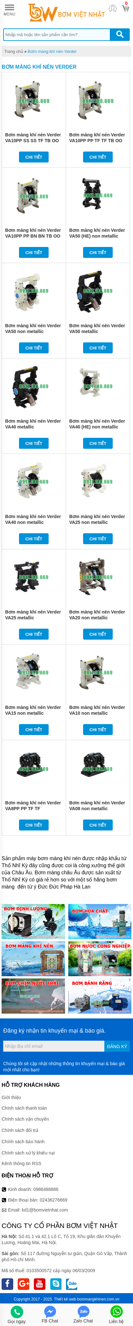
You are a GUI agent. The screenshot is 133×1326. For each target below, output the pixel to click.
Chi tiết (34, 157)
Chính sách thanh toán (24, 1108)
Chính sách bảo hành (23, 1141)
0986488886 (46, 1189)
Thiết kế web (65, 1299)
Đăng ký (117, 1046)
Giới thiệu (11, 1097)
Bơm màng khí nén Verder (52, 51)
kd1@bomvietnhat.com (45, 1210)
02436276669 (53, 1200)
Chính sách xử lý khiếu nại (28, 1152)
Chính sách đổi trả (20, 1130)
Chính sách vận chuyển (25, 1119)
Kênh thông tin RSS (21, 1163)
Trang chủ (13, 51)
